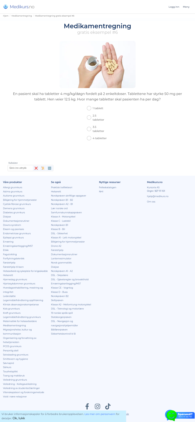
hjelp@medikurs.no (157, 196)
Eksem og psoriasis (13, 229)
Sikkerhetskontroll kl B (63, 333)
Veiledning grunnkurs (15, 379)
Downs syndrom (12, 225)
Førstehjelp (9, 262)
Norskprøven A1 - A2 (62, 271)
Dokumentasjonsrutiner (16, 221)
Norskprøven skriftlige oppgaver (68, 195)
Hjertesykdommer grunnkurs (19, 283)
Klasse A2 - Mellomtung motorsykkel (71, 304)
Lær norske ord (59, 208)
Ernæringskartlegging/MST (18, 246)
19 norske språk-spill (62, 313)
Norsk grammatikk (61, 262)
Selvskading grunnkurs (15, 354)
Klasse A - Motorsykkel (63, 216)
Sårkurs (7, 367)
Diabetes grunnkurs (14, 212)
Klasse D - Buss (59, 292)
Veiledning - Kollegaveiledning (20, 384)
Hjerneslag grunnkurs (15, 279)
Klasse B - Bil (58, 229)
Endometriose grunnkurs (17, 233)
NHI (101, 191)
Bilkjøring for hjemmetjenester (20, 200)
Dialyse (7, 216)
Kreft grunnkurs (12, 313)
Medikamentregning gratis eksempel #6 (54, 16)
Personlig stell (10, 350)
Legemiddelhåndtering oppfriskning (23, 300)
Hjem (5, 16)
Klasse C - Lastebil (61, 221)
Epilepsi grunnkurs (13, 237)
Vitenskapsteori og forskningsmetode (23, 392)
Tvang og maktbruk (14, 375)
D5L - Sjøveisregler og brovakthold (70, 279)
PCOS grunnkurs (12, 346)
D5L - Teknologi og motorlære (67, 308)
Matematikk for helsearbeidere (20, 321)
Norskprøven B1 (59, 225)
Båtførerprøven (59, 329)
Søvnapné (8, 363)
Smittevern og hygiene (15, 359)
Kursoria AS (153, 187)
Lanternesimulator (61, 258)
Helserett (8, 275)
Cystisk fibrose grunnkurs (17, 204)
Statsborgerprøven (61, 317)
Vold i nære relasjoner (15, 396)
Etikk (6, 250)
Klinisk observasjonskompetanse (21, 304)
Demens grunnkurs (14, 208)
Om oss (151, 201)
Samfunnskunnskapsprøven (66, 212)
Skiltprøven (57, 300)
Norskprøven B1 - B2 (62, 200)
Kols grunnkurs (11, 308)
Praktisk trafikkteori (61, 187)
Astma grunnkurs (12, 191)
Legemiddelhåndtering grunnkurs (22, 317)
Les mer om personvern (100, 414)
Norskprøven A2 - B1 (62, 204)
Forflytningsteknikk (13, 258)
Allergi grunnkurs (12, 187)
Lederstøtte (9, 296)
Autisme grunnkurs (13, 195)
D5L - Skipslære (59, 275)
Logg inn (174, 6)
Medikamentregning (22, 16)
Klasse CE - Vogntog (62, 287)
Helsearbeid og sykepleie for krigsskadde (25, 271)
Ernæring (8, 241)
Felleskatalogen (107, 187)
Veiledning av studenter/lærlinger (21, 388)
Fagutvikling (10, 254)
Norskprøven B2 (60, 296)
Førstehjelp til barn (13, 267)
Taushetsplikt (10, 371)
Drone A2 (56, 246)
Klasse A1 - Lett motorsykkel (66, 237)
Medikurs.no (155, 182)
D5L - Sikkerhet (59, 233)
